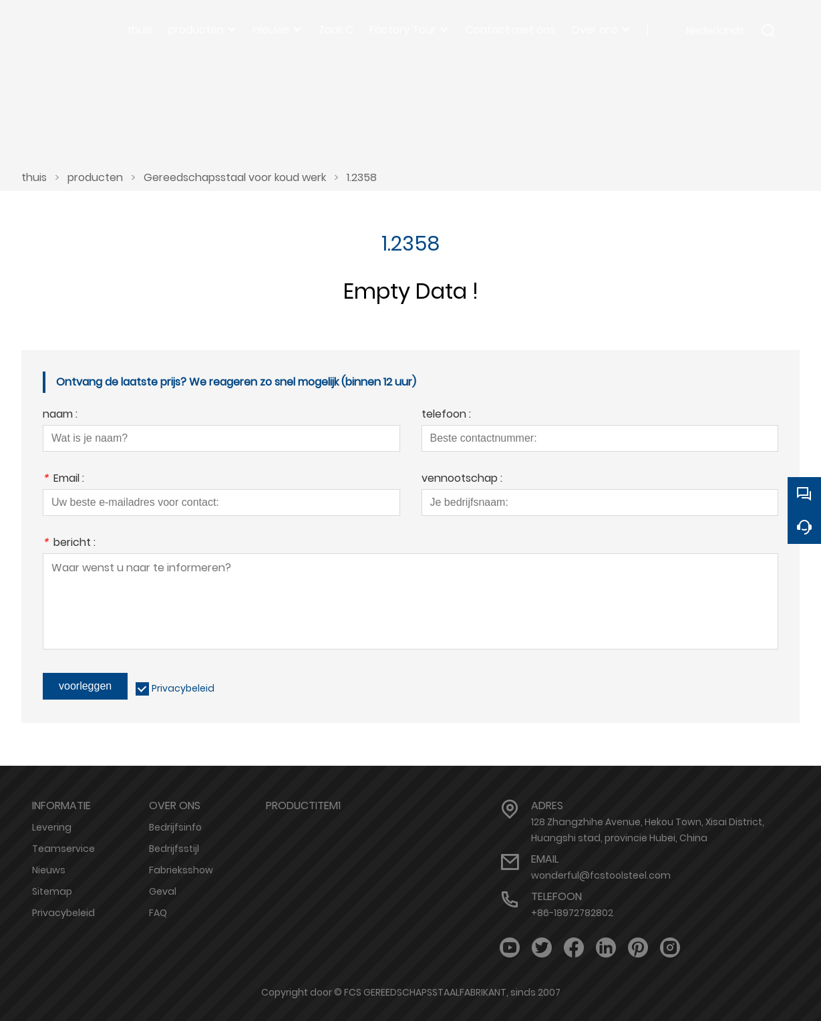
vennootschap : (462, 479)
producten (95, 177)
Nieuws (48, 870)
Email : (63, 479)
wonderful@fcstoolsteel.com (601, 875)
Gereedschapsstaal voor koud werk (235, 177)
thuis (34, 177)
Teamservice (63, 848)
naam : (60, 415)
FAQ (158, 912)
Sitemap (52, 891)
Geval (162, 891)
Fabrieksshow (181, 870)
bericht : (69, 543)
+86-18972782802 (572, 912)
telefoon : (446, 415)
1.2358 (362, 177)
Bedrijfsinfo (175, 827)
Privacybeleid (183, 688)
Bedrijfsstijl (174, 848)
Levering (51, 827)
